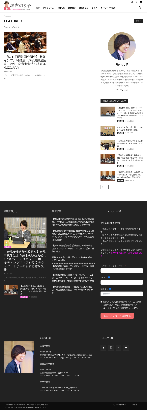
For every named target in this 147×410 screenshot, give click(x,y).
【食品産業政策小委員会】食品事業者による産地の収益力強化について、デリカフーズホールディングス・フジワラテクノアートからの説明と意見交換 (25, 260)
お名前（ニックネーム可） (112, 266)
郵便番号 (104, 289)
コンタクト (133, 404)
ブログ (94, 8)
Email (103, 277)
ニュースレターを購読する (117, 315)
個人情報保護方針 (119, 404)
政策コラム (83, 8)
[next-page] (107, 187)
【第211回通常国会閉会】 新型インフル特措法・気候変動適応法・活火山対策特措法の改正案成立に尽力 (25, 62)
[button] (139, 8)
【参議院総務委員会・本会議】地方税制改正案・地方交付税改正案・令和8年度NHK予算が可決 (130, 174)
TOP (38, 8)
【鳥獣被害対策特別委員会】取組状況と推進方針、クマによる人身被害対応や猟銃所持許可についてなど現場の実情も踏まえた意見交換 (73, 222)
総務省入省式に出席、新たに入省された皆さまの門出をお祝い (73, 258)
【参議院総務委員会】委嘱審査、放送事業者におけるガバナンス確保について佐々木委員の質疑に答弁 (73, 248)
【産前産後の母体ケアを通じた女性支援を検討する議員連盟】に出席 (130, 143)
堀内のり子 (121, 64)
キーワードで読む (108, 8)
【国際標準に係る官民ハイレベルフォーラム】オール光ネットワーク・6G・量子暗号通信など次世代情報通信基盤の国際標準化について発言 (130, 113)
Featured (8, 52)
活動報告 (72, 8)
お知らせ (61, 8)
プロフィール (48, 8)
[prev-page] (102, 187)
